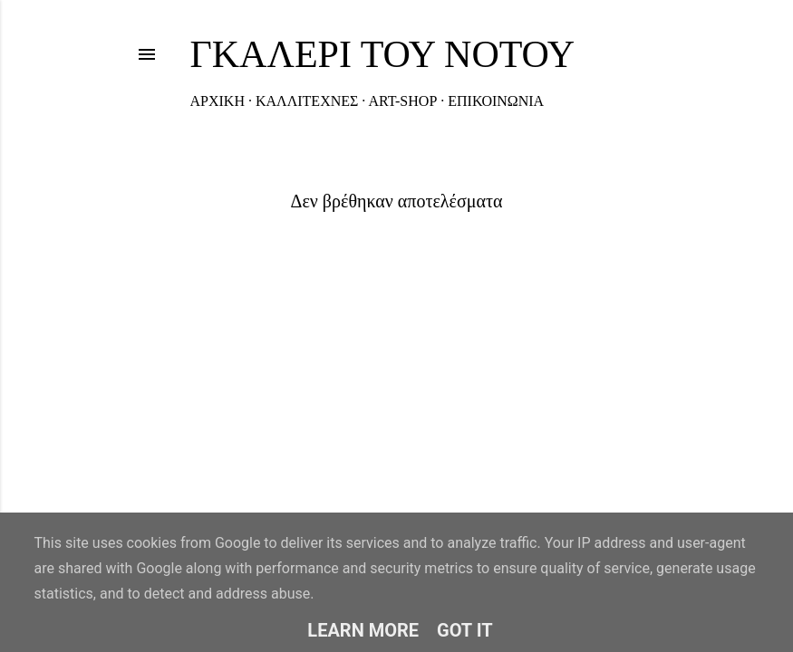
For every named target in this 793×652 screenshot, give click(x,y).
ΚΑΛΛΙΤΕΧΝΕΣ (307, 101)
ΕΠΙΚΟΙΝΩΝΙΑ (496, 101)
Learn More (363, 630)
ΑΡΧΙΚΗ (217, 101)
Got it (465, 630)
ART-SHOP (402, 101)
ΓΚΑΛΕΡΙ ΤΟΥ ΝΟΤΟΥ (382, 54)
